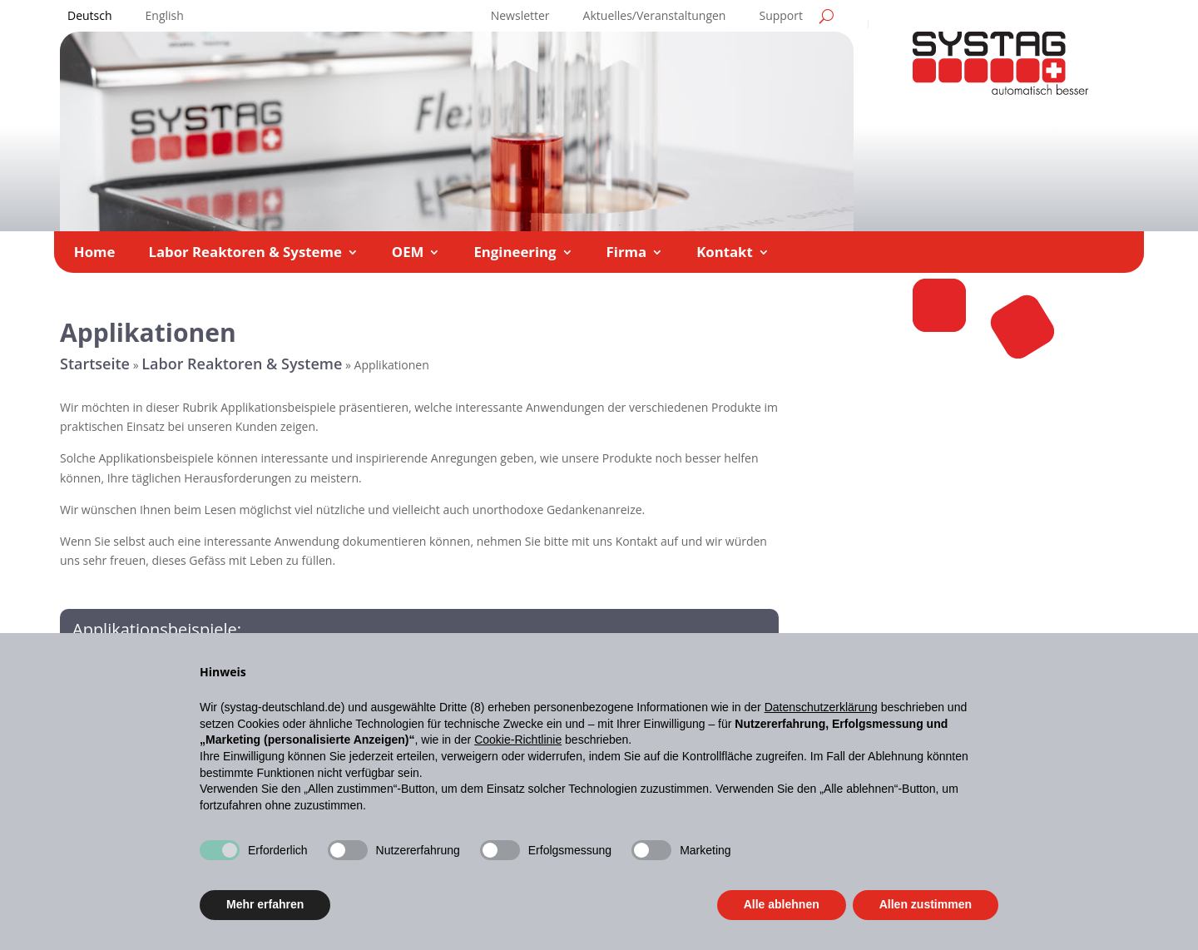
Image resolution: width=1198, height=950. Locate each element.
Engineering (514, 253)
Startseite (95, 364)
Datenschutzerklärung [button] (821, 707)
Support (781, 16)
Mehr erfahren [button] (265, 904)
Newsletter (520, 16)
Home (95, 253)
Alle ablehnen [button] (781, 904)
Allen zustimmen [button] (925, 904)
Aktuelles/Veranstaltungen (654, 16)
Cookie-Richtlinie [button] (518, 739)
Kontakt (724, 253)
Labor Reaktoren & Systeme (244, 253)
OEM (408, 253)
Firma (626, 253)
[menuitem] (89, 19)
